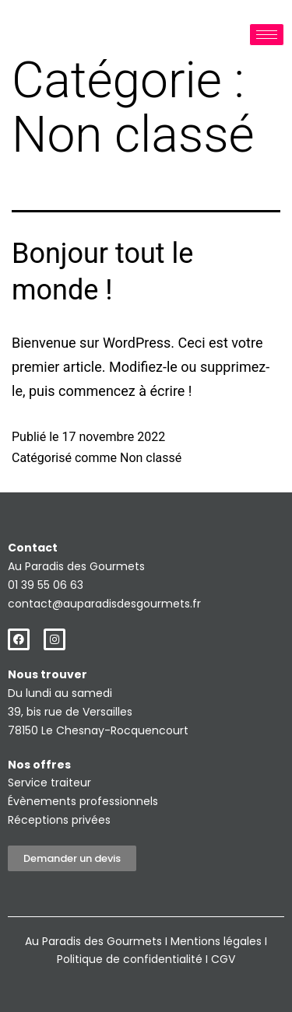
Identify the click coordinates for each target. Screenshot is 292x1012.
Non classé (150, 457)
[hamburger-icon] (266, 34)
